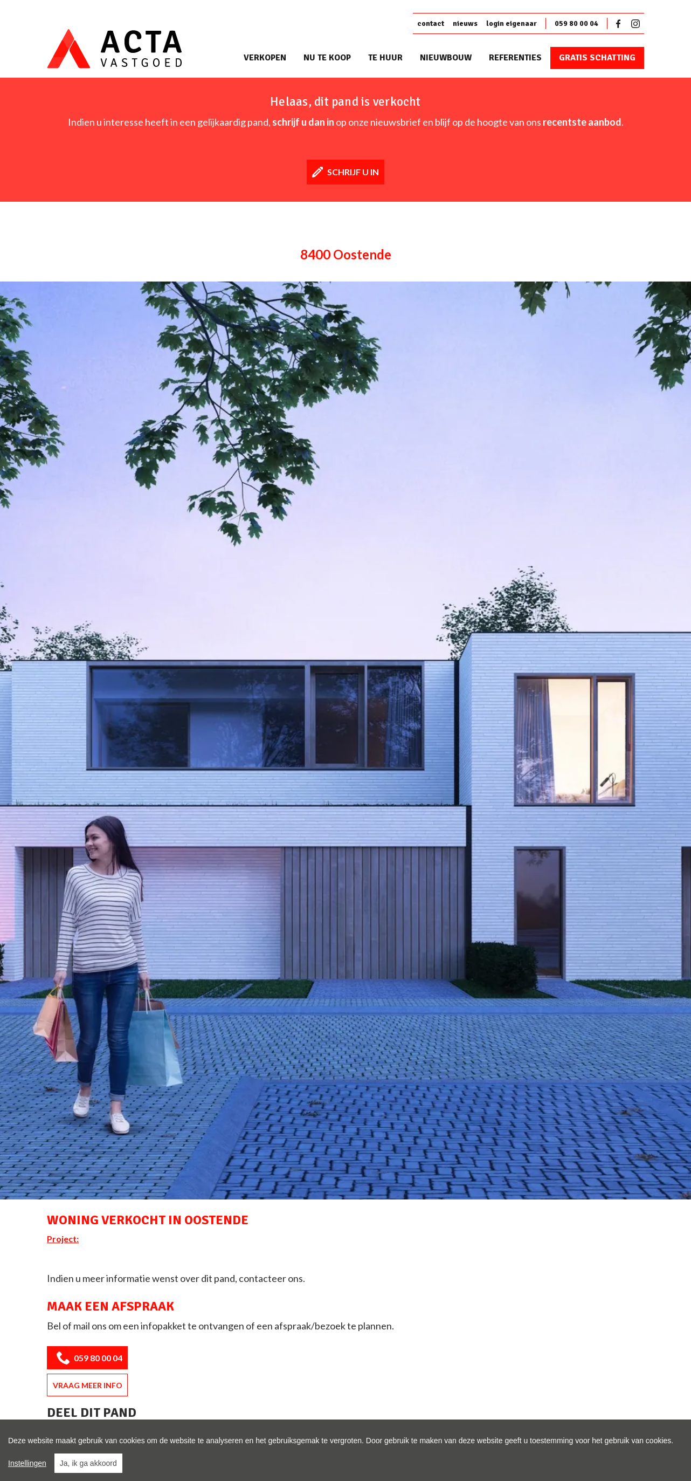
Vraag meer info (87, 1385)
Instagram (635, 23)
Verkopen (265, 57)
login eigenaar (511, 23)
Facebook (620, 23)
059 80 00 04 (576, 23)
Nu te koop (327, 57)
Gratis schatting (597, 57)
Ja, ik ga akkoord (88, 1463)
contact (430, 23)
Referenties (515, 57)
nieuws (465, 23)
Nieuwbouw (446, 57)
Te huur (385, 57)
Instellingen (27, 1463)
